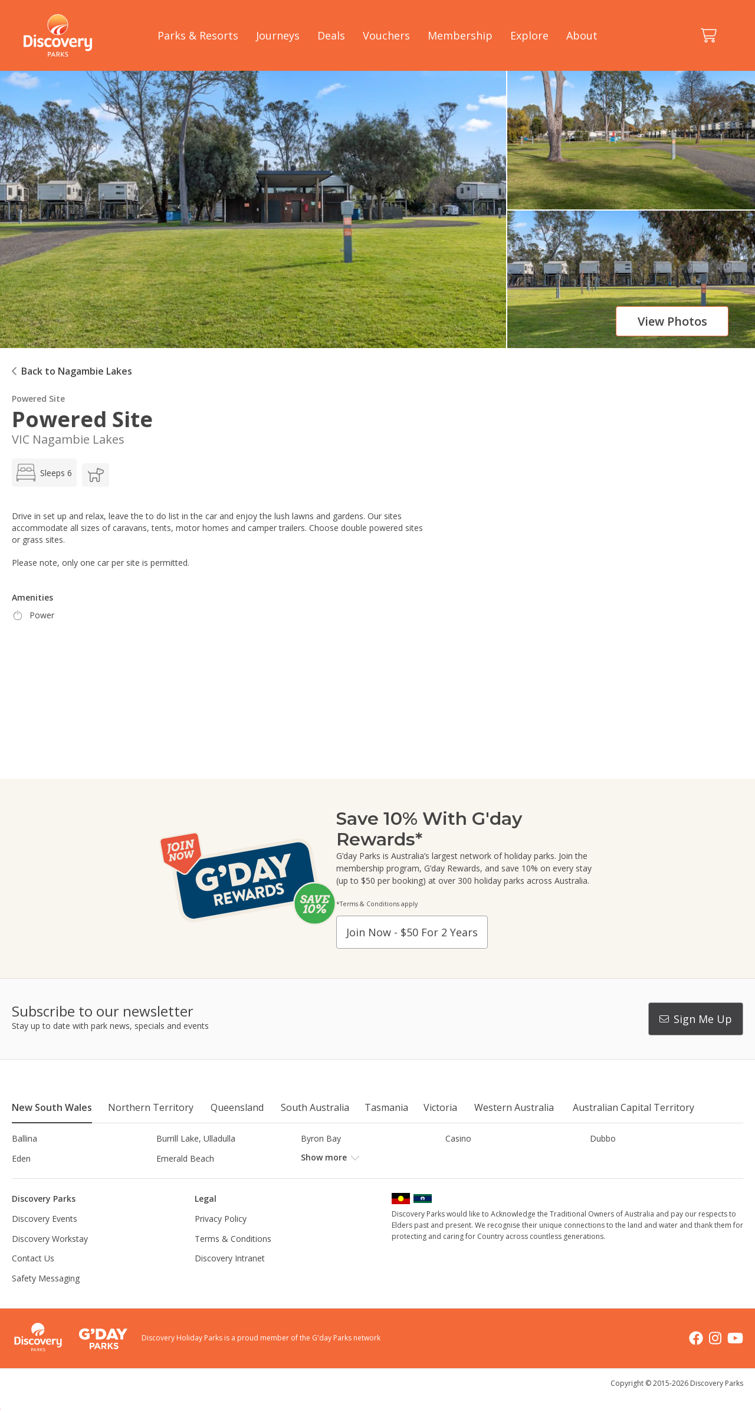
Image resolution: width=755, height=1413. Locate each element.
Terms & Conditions (233, 1258)
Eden (21, 1158)
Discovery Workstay (50, 1258)
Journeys (278, 35)
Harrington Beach (623, 1158)
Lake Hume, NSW (334, 1177)
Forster (315, 1158)
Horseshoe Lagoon (49, 1177)
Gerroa (458, 1158)
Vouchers (386, 35)
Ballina (24, 1138)
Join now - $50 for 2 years (412, 932)
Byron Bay (321, 1138)
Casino (458, 1138)
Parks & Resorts (197, 35)
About (582, 35)
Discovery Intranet (230, 1278)
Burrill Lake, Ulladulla (195, 1138)
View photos (672, 321)
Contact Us (33, 1278)
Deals (331, 35)
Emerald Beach (185, 1158)
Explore (529, 35)
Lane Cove (465, 1177)
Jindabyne (174, 1177)
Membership (460, 35)
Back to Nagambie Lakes (76, 371)
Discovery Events (44, 1238)
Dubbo (603, 1138)
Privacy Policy (221, 1238)
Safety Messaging (46, 1298)
